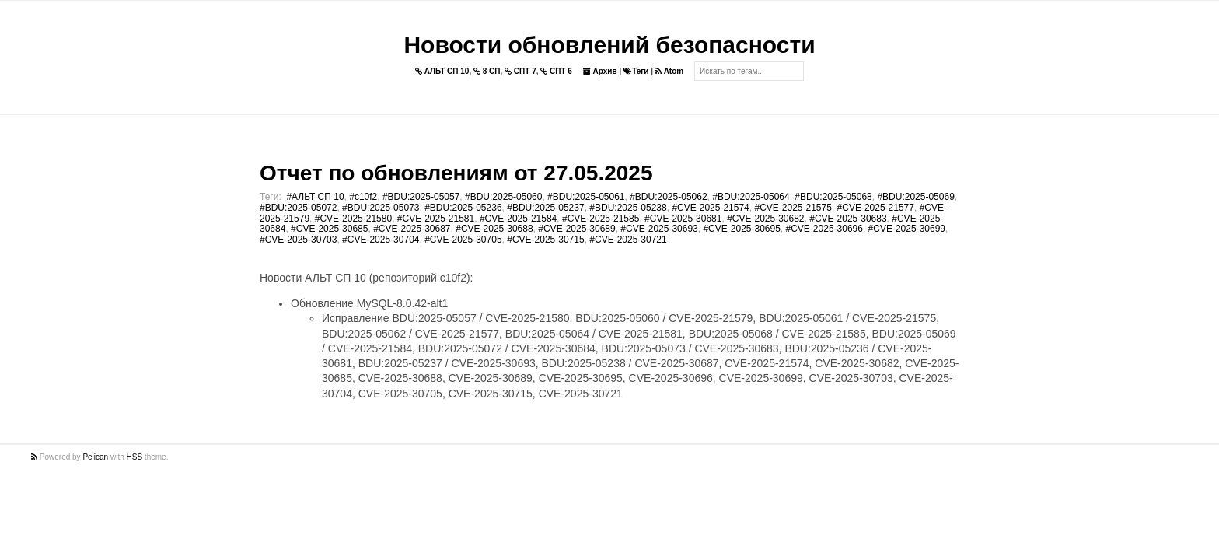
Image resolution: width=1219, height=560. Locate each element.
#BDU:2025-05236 (462, 207)
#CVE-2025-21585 (600, 218)
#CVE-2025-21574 (710, 207)
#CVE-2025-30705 (462, 239)
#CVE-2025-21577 (875, 207)
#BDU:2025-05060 (503, 196)
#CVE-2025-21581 (435, 218)
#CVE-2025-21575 (792, 207)
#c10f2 (363, 196)
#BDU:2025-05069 (915, 196)
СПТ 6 (556, 71)
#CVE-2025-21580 (353, 218)
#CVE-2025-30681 (682, 218)
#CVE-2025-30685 (329, 228)
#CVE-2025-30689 (576, 228)
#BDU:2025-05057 (420, 196)
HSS (135, 457)
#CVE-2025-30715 (545, 239)
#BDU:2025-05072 (298, 207)
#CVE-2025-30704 (380, 239)
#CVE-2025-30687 (411, 228)
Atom (669, 71)
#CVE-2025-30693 (658, 228)
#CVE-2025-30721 (627, 239)
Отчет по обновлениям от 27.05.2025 (456, 173)
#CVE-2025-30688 (494, 228)
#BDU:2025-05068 (833, 196)
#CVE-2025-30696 (824, 228)
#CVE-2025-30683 (847, 218)
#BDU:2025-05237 (545, 207)
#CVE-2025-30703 (298, 239)
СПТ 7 (520, 71)
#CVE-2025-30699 (906, 228)
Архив (600, 71)
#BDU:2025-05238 (627, 207)
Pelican (95, 457)
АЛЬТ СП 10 (442, 71)
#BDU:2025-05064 (750, 196)
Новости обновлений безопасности (609, 45)
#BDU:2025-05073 (380, 207)
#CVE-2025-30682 (765, 218)
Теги (635, 71)
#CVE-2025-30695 (741, 228)
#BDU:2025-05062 (668, 196)
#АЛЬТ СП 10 (315, 196)
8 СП (487, 71)
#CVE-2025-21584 (518, 218)
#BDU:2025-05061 (585, 196)
